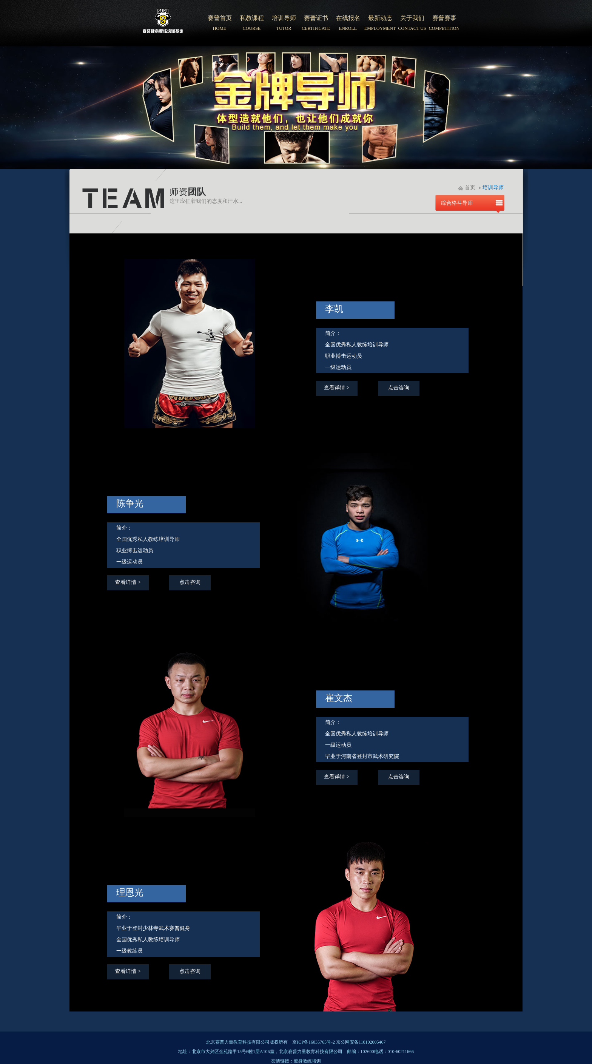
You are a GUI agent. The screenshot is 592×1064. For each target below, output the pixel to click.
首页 (470, 187)
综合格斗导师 (457, 203)
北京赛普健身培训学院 (163, 23)
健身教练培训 (307, 1061)
